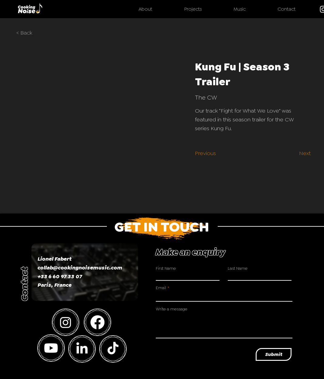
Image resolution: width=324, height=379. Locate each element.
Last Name (237, 268)
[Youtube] (51, 348)
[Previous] (207, 153)
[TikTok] (113, 349)
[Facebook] (97, 322)
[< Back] (28, 33)
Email (161, 288)
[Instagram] (65, 322)
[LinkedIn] (82, 349)
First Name (166, 268)
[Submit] (274, 354)
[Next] (301, 153)
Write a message (171, 309)
